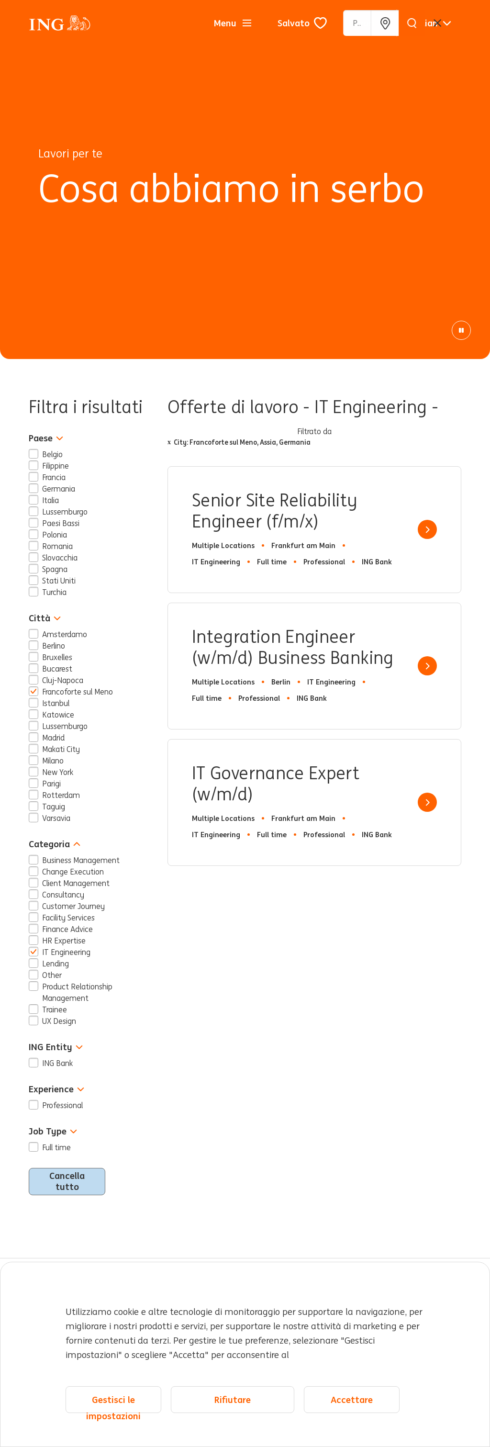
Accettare (352, 1399)
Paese (46, 438)
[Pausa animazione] (461, 330)
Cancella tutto (67, 1181)
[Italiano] (431, 23)
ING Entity (56, 1047)
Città (45, 618)
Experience (56, 1089)
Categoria (54, 844)
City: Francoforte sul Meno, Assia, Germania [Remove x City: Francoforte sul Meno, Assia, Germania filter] (239, 442)
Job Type (53, 1131)
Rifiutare (232, 1399)
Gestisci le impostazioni (113, 1403)
